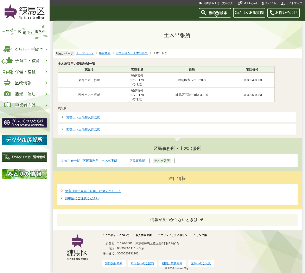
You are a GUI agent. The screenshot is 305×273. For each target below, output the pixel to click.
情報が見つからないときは (174, 219)
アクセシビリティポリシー (174, 235)
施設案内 (104, 53)
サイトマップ (294, 3)
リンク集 (201, 235)
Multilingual (250, 3)
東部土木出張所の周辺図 (83, 117)
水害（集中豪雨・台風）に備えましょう (93, 191)
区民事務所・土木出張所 (132, 53)
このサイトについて (117, 235)
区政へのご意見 (201, 263)
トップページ (85, 53)
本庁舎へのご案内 (142, 263)
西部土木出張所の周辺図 (83, 129)
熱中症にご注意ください (82, 198)
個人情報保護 (143, 235)
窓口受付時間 (113, 263)
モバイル (270, 3)
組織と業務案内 (172, 263)
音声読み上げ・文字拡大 (218, 3)
